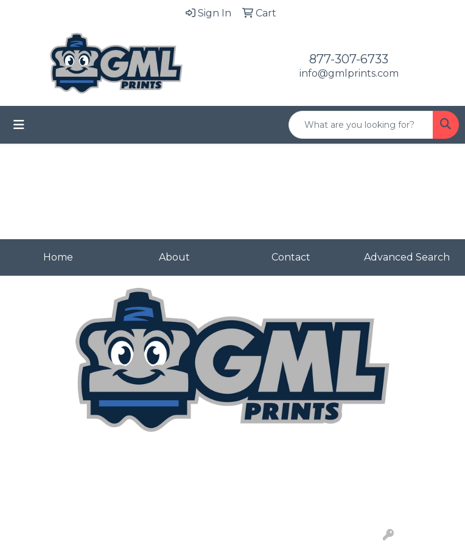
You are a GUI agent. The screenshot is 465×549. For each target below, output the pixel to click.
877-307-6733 (348, 59)
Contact (290, 257)
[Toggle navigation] (19, 124)
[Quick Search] (360, 125)
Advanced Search (407, 257)
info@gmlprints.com (349, 73)
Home (58, 257)
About (174, 257)
